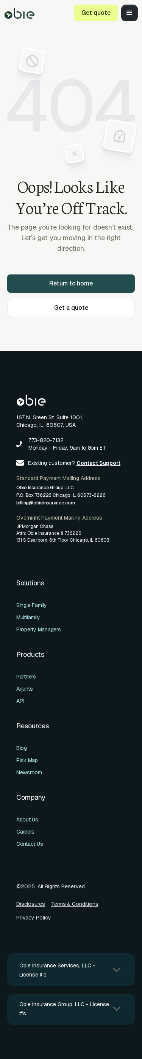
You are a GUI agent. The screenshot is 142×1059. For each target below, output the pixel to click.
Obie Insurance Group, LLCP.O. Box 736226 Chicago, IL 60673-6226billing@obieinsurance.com (61, 495)
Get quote (96, 13)
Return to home (70, 283)
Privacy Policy (33, 917)
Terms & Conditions (74, 903)
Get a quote (71, 308)
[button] (129, 13)
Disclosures (30, 903)
